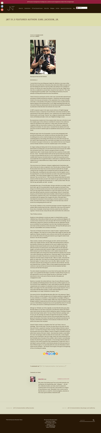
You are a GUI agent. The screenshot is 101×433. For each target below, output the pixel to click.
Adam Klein (41, 379)
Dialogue (52, 8)
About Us (21, 8)
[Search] (93, 420)
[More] (57, 354)
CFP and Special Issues (37, 8)
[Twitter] (52, 354)
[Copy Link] (44, 354)
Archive (57, 8)
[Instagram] (47, 354)
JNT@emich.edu (52, 425)
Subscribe (46, 8)
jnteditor (37, 36)
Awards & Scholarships (66, 8)
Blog (74, 8)
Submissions (27, 8)
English (79, 8)
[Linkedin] (54, 354)
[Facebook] (49, 354)
